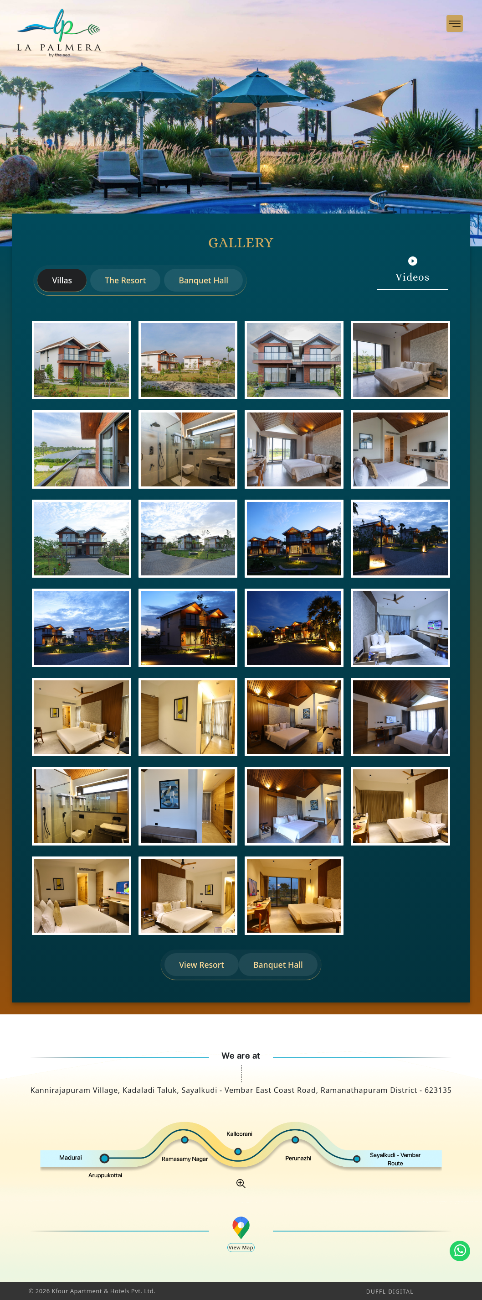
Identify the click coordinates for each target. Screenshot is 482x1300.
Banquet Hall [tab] (203, 280)
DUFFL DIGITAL (390, 1291)
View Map (241, 1247)
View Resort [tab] (201, 964)
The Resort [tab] (125, 280)
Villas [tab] (62, 280)
